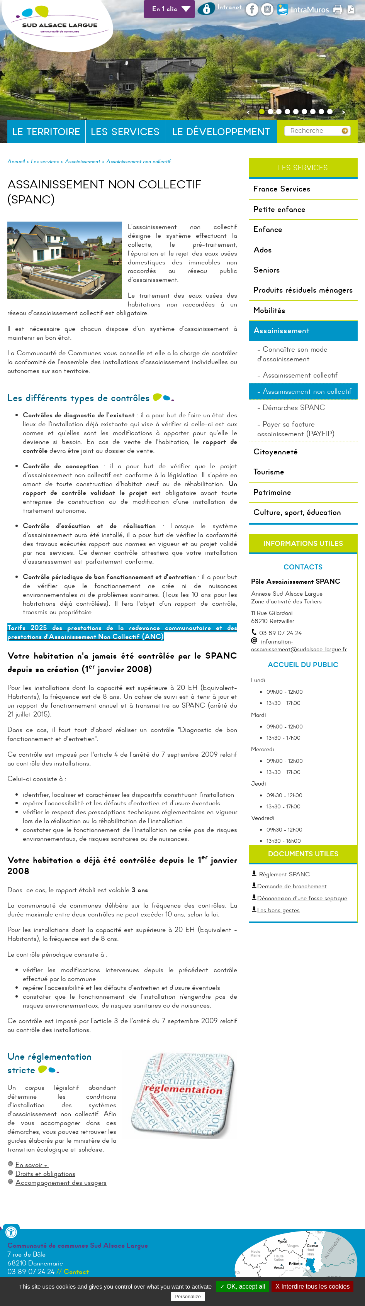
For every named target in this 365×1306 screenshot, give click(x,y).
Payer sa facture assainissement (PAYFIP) (295, 429)
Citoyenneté (275, 451)
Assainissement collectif (300, 375)
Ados (262, 249)
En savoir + (32, 1164)
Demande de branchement (289, 886)
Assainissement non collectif (138, 161)
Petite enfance (279, 209)
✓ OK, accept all (242, 1286)
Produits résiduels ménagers (303, 290)
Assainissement (82, 161)
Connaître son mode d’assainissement (292, 354)
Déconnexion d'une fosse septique (299, 898)
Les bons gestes (278, 910)
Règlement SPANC (284, 874)
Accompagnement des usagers (61, 1182)
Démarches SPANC (294, 407)
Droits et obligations (45, 1173)
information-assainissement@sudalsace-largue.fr (299, 645)
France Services (282, 188)
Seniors (266, 269)
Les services (125, 131)
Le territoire (46, 131)
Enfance (267, 229)
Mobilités (269, 310)
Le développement (221, 131)
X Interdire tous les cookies (312, 1286)
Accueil (16, 161)
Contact (76, 1271)
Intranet (219, 7)
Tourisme (268, 471)
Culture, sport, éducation (297, 512)
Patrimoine (272, 492)
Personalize (188, 1296)
